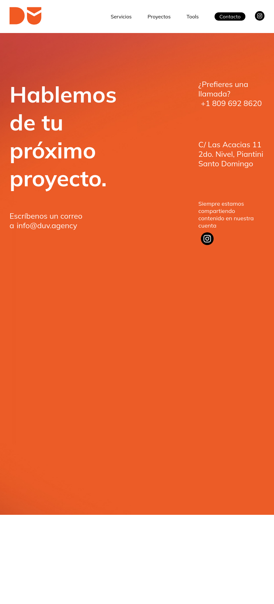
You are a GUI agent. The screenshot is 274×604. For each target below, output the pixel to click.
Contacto (230, 16)
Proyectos (159, 16)
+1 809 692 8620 (231, 103)
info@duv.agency (47, 225)
